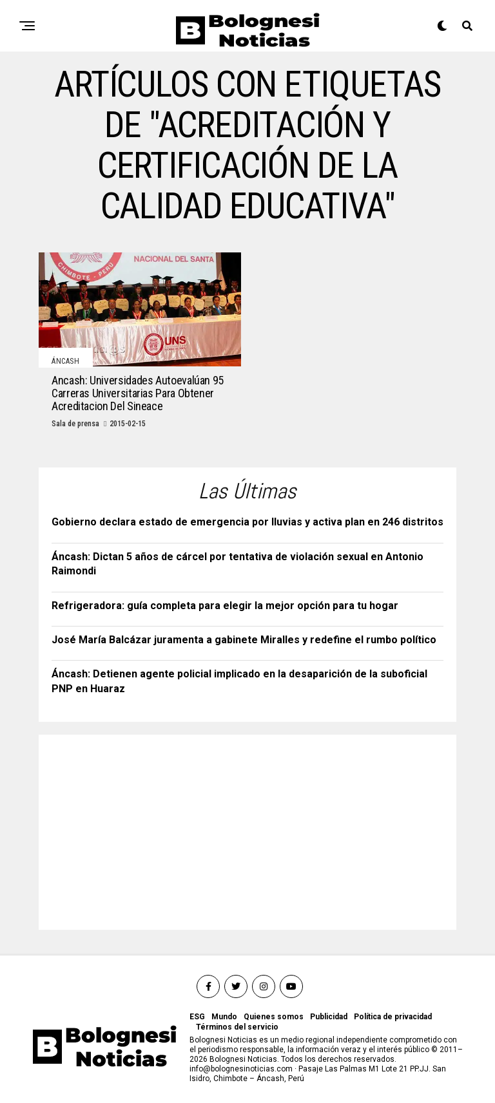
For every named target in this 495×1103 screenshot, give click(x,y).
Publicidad (328, 1016)
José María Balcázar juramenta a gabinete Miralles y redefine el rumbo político (244, 640)
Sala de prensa (75, 423)
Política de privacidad (393, 1016)
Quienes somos (274, 1016)
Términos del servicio (237, 1027)
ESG (197, 1016)
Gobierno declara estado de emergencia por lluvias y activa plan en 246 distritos (247, 522)
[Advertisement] (148, 828)
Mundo (224, 1016)
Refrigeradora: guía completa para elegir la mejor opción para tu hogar (225, 605)
